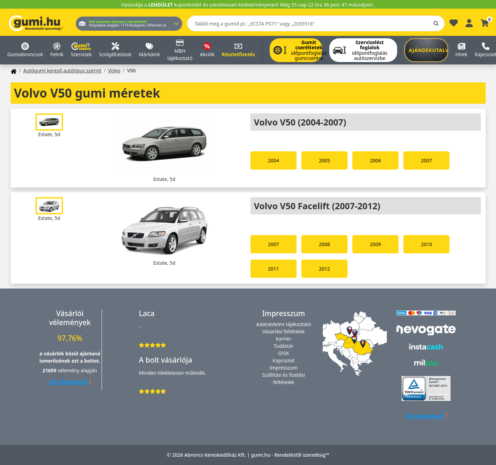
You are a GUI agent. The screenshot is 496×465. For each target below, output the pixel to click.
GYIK (283, 353)
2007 (426, 160)
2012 (324, 268)
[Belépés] (469, 22)
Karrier (283, 338)
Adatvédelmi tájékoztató (283, 324)
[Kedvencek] (454, 24)
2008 (324, 244)
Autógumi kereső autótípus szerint (62, 70)
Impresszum (284, 367)
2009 (375, 244)
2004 (273, 160)
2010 (426, 244)
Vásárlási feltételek (283, 331)
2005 (324, 160)
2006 (375, 160)
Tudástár (284, 346)
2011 (273, 268)
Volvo (114, 70)
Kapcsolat (284, 360)
